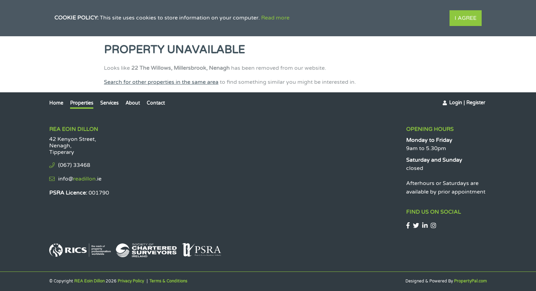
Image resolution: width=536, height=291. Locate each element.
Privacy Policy (131, 281)
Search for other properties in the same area (161, 82)
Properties (81, 103)
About (132, 103)
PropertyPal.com (470, 281)
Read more (275, 17)
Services (109, 103)
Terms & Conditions (168, 281)
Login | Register (467, 103)
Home (56, 103)
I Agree (466, 18)
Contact (156, 103)
